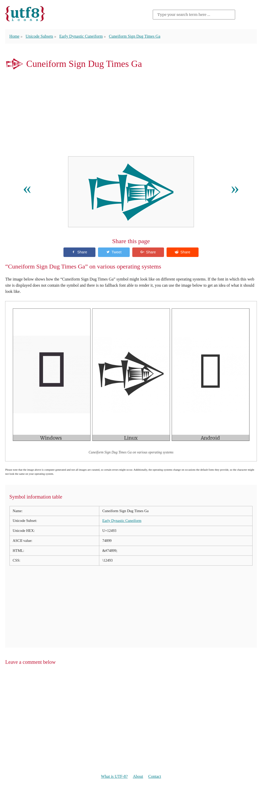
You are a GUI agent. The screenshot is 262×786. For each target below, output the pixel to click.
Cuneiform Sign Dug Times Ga (134, 36)
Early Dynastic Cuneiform (81, 36)
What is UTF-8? (114, 776)
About (138, 776)
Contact (154, 776)
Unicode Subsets (39, 36)
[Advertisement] (131, 114)
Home (14, 36)
